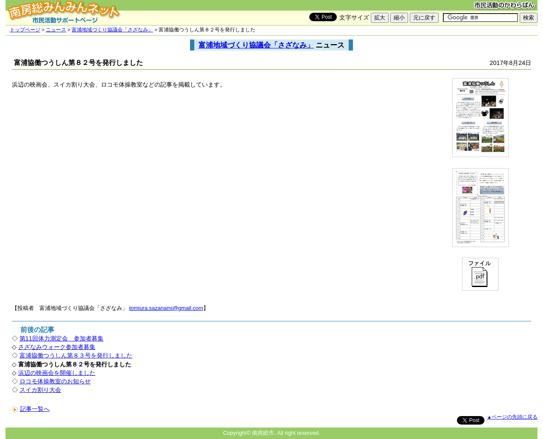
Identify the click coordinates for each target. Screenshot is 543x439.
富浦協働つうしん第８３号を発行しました (76, 355)
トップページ (25, 29)
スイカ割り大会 (40, 389)
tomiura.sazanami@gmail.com (166, 308)
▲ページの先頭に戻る (512, 416)
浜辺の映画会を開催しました (56, 372)
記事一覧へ (31, 408)
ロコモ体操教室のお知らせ (55, 381)
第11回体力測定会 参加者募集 (62, 338)
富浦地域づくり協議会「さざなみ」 (112, 29)
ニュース (56, 29)
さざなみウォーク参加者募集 (56, 346)
